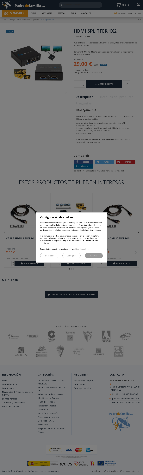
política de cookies (81, 249)
